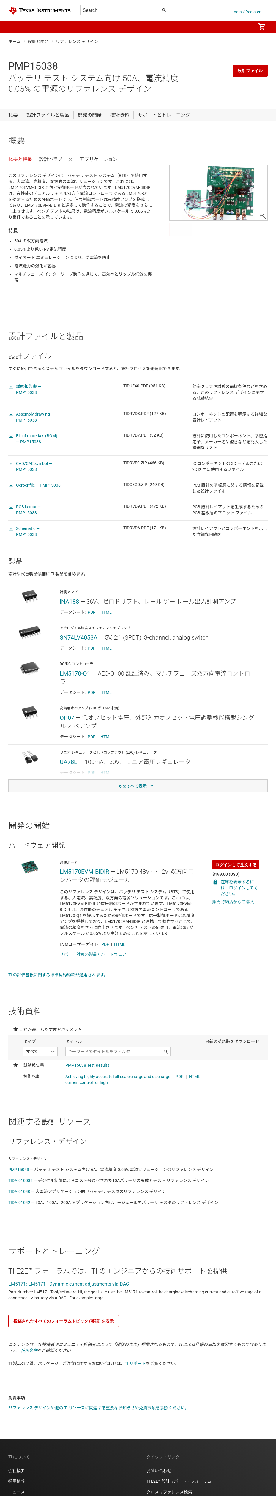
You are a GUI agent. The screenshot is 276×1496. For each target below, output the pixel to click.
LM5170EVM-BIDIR (84, 871)
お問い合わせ (158, 1470)
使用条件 (29, 1350)
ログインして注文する (236, 864)
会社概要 (16, 1470)
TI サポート (135, 1363)
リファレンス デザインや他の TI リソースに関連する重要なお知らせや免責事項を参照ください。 (98, 1407)
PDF (91, 612)
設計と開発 (38, 41)
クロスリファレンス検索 (169, 1491)
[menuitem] (245, 27)
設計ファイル (250, 70)
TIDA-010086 (20, 1180)
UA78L (68, 762)
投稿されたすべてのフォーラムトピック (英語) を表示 (63, 1321)
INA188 (69, 601)
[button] (14, 27)
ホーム (14, 41)
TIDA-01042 (19, 1202)
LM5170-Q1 (75, 673)
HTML (106, 612)
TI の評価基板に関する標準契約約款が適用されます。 (58, 975)
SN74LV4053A (78, 637)
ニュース (16, 1491)
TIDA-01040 (19, 1191)
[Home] (39, 11)
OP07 (67, 717)
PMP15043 (18, 1169)
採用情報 (16, 1481)
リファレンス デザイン (77, 41)
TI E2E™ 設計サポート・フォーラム (179, 1481)
